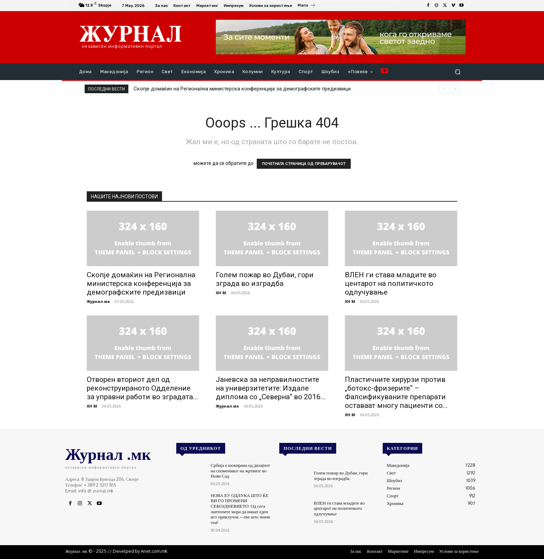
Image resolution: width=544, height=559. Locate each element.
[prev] (444, 89)
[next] (455, 89)
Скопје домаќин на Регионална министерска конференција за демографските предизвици (242, 89)
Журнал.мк (98, 301)
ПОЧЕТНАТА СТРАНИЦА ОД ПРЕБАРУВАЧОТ (304, 163)
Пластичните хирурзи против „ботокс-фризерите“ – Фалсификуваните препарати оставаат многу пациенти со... (396, 392)
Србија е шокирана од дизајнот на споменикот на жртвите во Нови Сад (240, 470)
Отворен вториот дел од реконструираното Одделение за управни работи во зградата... (142, 388)
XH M (221, 292)
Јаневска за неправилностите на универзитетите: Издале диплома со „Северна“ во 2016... (271, 388)
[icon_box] (307, 6)
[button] (457, 72)
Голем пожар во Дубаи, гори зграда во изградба (265, 279)
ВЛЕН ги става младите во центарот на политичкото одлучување (390, 283)
